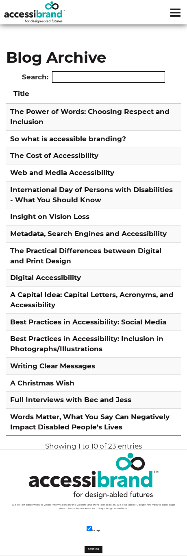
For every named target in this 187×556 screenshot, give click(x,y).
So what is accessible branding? (68, 138)
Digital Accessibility (45, 277)
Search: (93, 77)
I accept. (94, 529)
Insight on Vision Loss (49, 216)
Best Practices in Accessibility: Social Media (88, 321)
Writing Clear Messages (52, 365)
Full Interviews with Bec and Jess (70, 399)
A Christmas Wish (42, 383)
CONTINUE (93, 549)
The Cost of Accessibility (54, 155)
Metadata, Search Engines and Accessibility (88, 233)
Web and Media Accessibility (62, 172)
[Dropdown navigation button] (175, 12)
